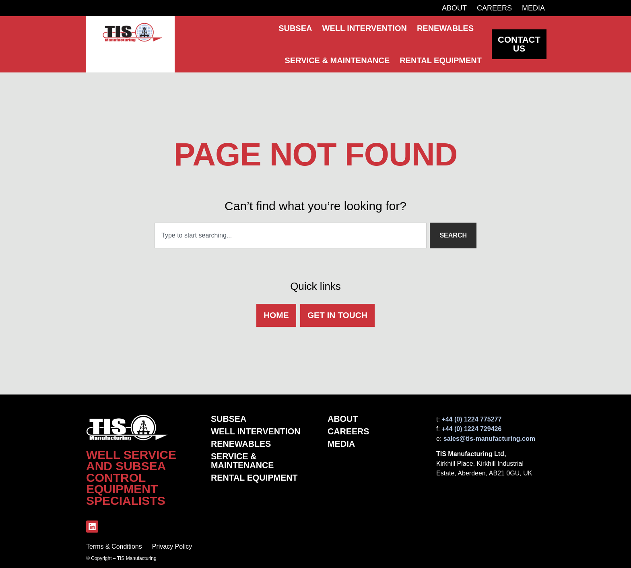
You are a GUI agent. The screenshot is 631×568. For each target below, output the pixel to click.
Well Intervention (257, 432)
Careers (494, 8)
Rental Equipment (256, 479)
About (454, 8)
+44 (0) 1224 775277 (471, 419)
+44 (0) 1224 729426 (471, 428)
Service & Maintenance (243, 462)
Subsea (229, 419)
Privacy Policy (172, 546)
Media (533, 8)
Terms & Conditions (114, 546)
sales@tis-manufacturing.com (489, 438)
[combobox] (291, 234)
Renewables (242, 444)
